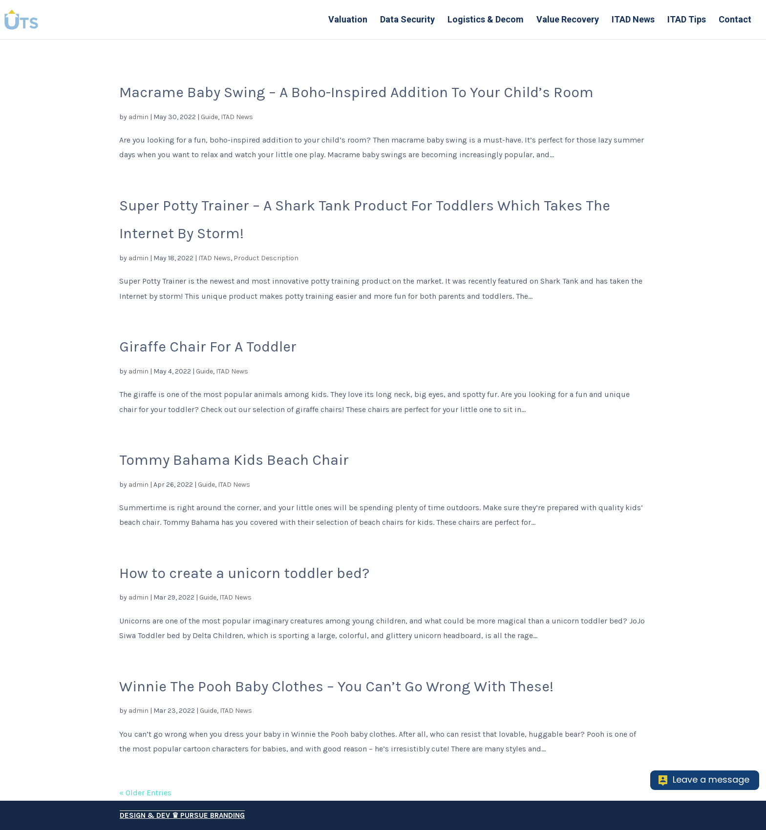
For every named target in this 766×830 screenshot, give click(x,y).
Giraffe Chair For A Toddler (208, 346)
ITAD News (633, 20)
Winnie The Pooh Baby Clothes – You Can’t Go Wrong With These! (336, 686)
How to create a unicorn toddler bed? (244, 573)
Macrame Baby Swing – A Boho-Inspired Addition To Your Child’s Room (356, 92)
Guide (209, 117)
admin (138, 117)
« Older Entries (145, 792)
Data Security (407, 20)
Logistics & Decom (485, 20)
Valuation (347, 20)
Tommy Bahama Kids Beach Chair (234, 460)
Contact (735, 20)
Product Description (266, 258)
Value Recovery (567, 20)
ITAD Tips (686, 20)
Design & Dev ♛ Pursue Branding (182, 815)
